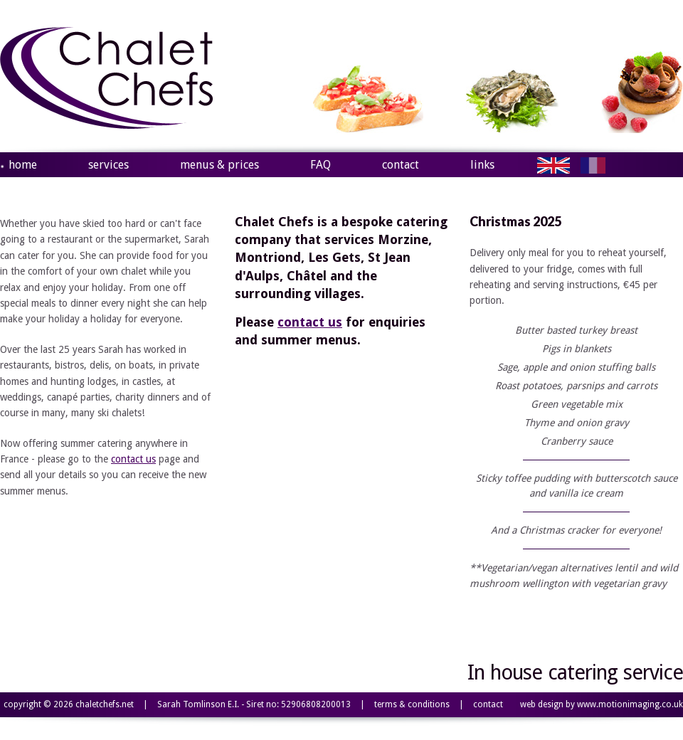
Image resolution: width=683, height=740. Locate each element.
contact (400, 164)
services (108, 164)
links (482, 164)
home (23, 164)
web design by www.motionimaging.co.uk (601, 704)
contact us (133, 459)
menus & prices (219, 164)
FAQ (320, 164)
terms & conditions (412, 704)
